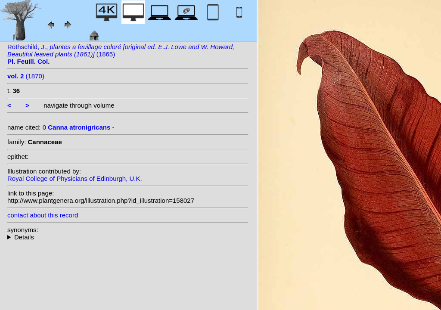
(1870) (25, 76)
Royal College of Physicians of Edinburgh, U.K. (74, 178)
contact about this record (42, 215)
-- (127, 237)
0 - (79, 127)
